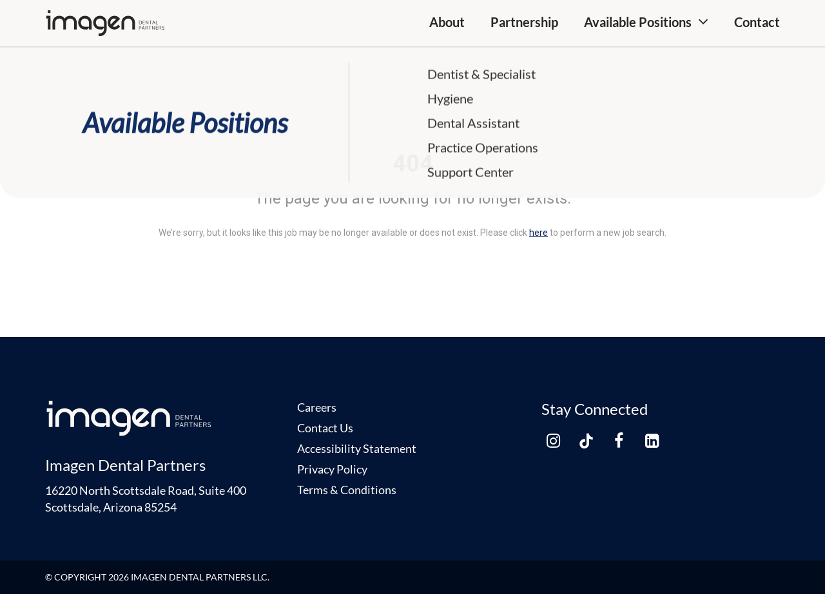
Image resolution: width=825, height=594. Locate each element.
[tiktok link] (585, 440)
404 (413, 163)
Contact (757, 22)
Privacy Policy (332, 469)
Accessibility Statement (356, 448)
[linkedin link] (651, 440)
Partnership (524, 22)
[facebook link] (618, 440)
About (447, 22)
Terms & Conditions (346, 490)
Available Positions (638, 22)
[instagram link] (553, 440)
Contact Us (325, 428)
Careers (316, 407)
